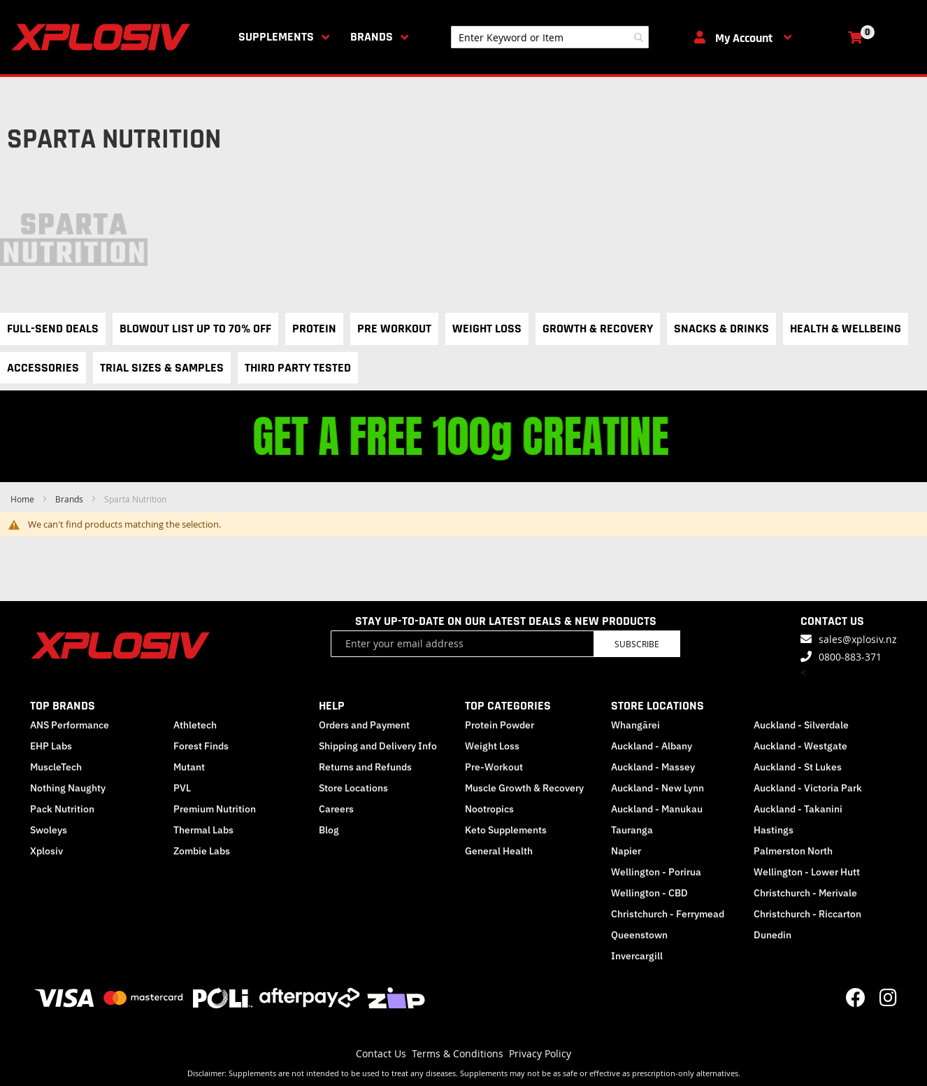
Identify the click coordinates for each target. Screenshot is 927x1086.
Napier (626, 851)
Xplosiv (46, 851)
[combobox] (550, 37)
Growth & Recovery (597, 328)
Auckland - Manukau (657, 809)
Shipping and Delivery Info (378, 746)
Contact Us (381, 1053)
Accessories (43, 368)
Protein (314, 328)
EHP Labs (51, 746)
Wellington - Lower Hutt (807, 872)
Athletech (195, 725)
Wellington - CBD (649, 893)
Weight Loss (487, 328)
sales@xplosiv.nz (858, 639)
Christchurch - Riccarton (807, 914)
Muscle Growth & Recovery (524, 788)
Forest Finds (201, 746)
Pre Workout (394, 328)
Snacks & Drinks (721, 328)
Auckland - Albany (651, 746)
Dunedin (772, 935)
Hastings (773, 830)
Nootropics (489, 809)
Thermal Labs (203, 830)
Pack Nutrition (62, 809)
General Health (499, 851)
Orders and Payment (364, 725)
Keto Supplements (506, 830)
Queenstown (639, 935)
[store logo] (103, 37)
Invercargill (637, 956)
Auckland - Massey (653, 767)
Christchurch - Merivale (805, 893)
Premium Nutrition (214, 809)
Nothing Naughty (68, 788)
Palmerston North (793, 851)
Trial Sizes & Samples (162, 368)
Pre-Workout (494, 767)
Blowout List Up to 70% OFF (195, 328)
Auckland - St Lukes (798, 767)
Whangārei (635, 725)
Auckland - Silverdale (801, 725)
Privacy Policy (540, 1053)
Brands (371, 37)
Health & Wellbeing (845, 328)
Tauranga (632, 830)
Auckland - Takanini (798, 809)
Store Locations (353, 788)
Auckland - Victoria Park (808, 788)
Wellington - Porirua (656, 872)
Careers (336, 809)
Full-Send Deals (53, 328)
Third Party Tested (298, 368)
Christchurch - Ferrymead (667, 914)
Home (23, 499)
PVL (182, 788)
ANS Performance (69, 725)
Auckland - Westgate (800, 746)
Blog (329, 830)
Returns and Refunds (365, 767)
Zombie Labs (201, 851)
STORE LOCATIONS (657, 706)
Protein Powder (499, 725)
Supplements (276, 37)
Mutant (189, 767)
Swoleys (48, 830)
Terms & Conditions (457, 1053)
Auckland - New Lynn (657, 788)
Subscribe (637, 643)
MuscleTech (56, 767)
